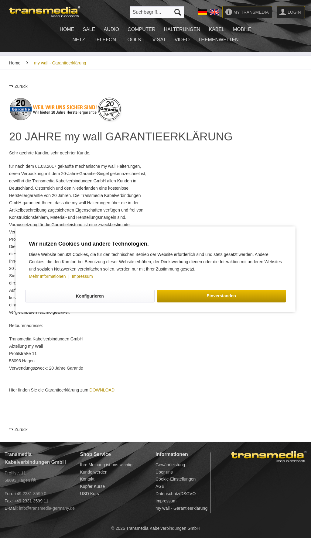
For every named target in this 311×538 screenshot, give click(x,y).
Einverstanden (221, 295)
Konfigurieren (90, 296)
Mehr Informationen (48, 276)
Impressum (82, 276)
